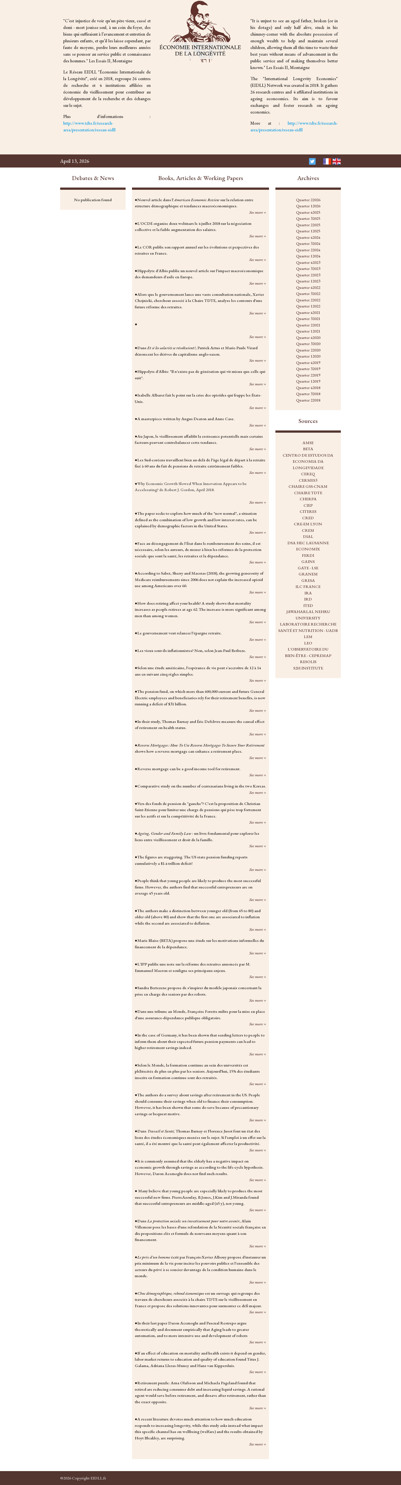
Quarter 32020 (308, 343)
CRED (308, 517)
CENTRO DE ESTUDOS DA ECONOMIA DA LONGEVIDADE (308, 461)
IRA (308, 592)
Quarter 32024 (308, 243)
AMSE (308, 442)
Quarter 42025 (308, 212)
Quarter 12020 (308, 356)
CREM (308, 530)
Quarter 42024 (308, 237)
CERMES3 (308, 480)
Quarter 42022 (308, 287)
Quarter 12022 (308, 306)
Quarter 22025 (308, 224)
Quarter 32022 (308, 293)
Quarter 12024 (308, 255)
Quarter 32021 (308, 318)
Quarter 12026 (308, 205)
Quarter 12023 (308, 281)
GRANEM (308, 574)
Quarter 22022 (308, 299)
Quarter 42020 (308, 337)
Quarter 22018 (308, 400)
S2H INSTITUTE (308, 668)
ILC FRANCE (308, 586)
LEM (308, 636)
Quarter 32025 (308, 218)
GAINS (308, 561)
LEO (308, 643)
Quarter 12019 (308, 381)
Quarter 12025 (308, 230)
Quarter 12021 (308, 331)
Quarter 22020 (308, 350)
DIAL (308, 536)
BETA (308, 448)
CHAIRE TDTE (308, 492)
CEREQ (308, 473)
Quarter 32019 (308, 368)
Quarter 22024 (308, 249)
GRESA (308, 580)
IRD (308, 599)
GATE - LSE (308, 567)
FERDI (308, 555)
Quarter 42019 (308, 362)
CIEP (308, 505)
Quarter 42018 (308, 387)
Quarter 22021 (308, 324)
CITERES (308, 511)
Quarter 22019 (308, 375)
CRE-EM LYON (308, 523)
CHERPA (308, 498)
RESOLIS (308, 661)
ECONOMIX (308, 548)
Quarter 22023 (308, 274)
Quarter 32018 (308, 393)
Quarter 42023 (308, 262)
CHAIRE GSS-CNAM (307, 486)
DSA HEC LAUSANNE (308, 542)
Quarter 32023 (308, 268)
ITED (308, 605)
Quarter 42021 (308, 312)
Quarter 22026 (308, 199)
